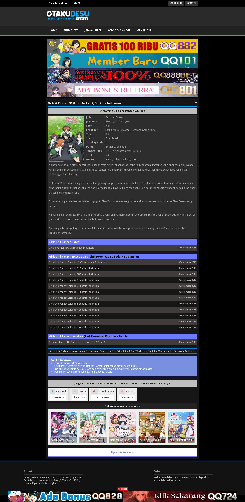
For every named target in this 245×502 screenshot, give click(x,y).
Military (118, 159)
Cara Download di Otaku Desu (70, 363)
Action (108, 159)
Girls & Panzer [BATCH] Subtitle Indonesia (71, 247)
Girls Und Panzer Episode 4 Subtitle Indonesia (74, 309)
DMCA (76, 3)
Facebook (58, 394)
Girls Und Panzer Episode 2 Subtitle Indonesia (74, 321)
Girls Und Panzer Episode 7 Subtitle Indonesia (74, 291)
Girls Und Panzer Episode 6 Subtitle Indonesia (74, 297)
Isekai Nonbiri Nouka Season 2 (152, 440)
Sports (135, 159)
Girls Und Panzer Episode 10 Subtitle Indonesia (74, 274)
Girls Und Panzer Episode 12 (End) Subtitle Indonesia (77, 262)
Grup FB (191, 3)
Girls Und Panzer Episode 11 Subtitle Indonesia (74, 268)
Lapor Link (176, 3)
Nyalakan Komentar (122, 452)
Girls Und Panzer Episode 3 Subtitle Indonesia (74, 315)
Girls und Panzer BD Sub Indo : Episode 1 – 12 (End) (77, 342)
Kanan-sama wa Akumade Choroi (64, 440)
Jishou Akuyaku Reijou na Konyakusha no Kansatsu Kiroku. (182, 440)
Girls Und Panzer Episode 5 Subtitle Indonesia (74, 303)
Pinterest (127, 394)
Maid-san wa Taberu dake (123, 440)
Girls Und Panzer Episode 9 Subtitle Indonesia (74, 280)
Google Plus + (102, 394)
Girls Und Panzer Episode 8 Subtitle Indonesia (74, 286)
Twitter (79, 394)
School (126, 159)
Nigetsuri (93, 440)
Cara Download (58, 3)
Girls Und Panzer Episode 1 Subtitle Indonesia (74, 327)
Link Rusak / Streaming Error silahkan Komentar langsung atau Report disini (95, 366)
